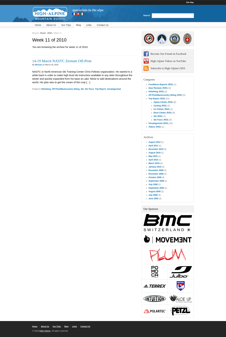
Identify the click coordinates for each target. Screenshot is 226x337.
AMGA (149, 38)
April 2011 (153, 145)
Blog (78, 25)
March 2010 (154, 163)
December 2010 (156, 149)
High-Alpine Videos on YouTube (168, 61)
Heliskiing (46, 89)
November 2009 (156, 174)
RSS (170, 84)
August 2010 (155, 153)
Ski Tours (89, 89)
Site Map (190, 2)
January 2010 (155, 167)
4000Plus (187, 38)
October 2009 (155, 177)
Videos (152, 127)
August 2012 (155, 142)
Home (38, 25)
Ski (82, 89)
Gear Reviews (155, 88)
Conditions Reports (158, 84)
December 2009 (156, 170)
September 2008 (156, 181)
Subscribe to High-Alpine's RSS (168, 68)
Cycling (157, 105)
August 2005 (155, 191)
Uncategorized (114, 89)
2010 (49, 33)
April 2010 (153, 160)
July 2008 (153, 184)
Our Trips (66, 25)
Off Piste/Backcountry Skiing (66, 89)
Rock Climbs (160, 113)
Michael (38, 65)
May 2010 (153, 156)
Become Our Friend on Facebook (168, 53)
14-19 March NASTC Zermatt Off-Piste (62, 61)
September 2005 (156, 188)
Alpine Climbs (160, 102)
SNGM (162, 38)
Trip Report (100, 89)
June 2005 (153, 198)
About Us (51, 25)
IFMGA (175, 38)
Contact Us (102, 25)
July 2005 (153, 195)
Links (89, 25)
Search (146, 15)
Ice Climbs (159, 109)
